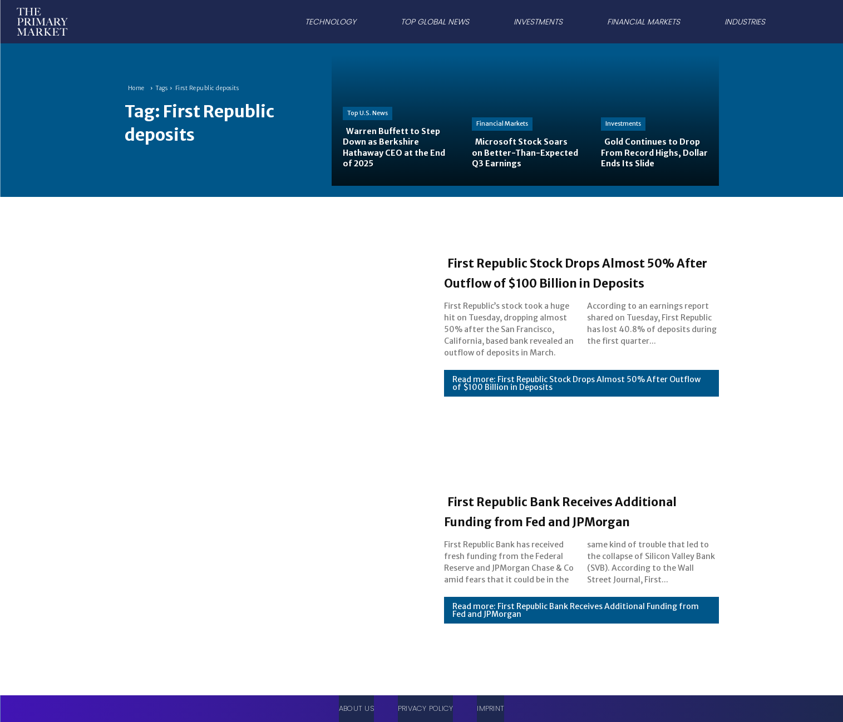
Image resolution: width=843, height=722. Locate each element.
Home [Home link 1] (136, 88)
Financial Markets (502, 123)
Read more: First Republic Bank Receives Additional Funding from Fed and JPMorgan (575, 620)
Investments (623, 123)
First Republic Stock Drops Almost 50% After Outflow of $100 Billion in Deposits (561, 271)
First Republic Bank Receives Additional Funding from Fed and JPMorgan (576, 510)
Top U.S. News (367, 113)
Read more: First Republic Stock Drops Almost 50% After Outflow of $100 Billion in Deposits (576, 393)
